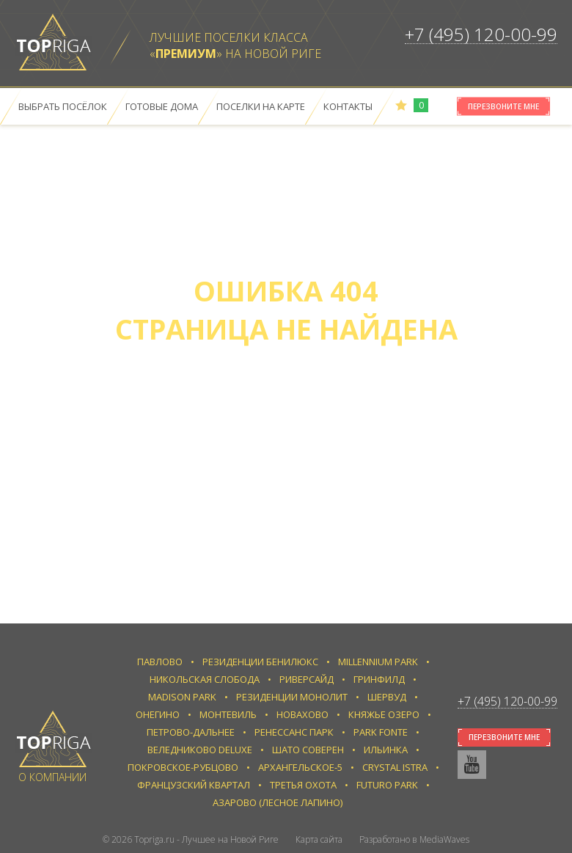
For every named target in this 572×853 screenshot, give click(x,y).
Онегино (158, 714)
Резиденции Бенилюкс (260, 661)
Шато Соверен (308, 749)
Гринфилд (379, 679)
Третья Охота (303, 784)
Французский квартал (193, 784)
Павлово (160, 661)
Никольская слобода (205, 679)
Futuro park (387, 784)
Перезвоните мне (503, 106)
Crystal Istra (395, 767)
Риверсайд (306, 679)
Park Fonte (380, 732)
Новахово (302, 714)
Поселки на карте (260, 106)
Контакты (348, 106)
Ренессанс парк (294, 732)
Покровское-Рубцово (183, 767)
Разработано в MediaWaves (414, 839)
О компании (52, 777)
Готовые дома (161, 106)
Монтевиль (228, 714)
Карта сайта (319, 839)
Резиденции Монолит (292, 696)
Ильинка (386, 749)
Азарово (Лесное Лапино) (277, 802)
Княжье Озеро (383, 714)
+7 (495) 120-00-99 (481, 34)
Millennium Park (378, 661)
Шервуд (386, 696)
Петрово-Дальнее (191, 732)
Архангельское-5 (300, 767)
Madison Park (182, 696)
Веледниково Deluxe (199, 749)
